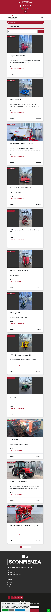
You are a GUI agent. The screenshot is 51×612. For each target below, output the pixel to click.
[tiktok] (23, 6)
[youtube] (30, 6)
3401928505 (26, 1)
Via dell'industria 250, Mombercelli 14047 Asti (21, 567)
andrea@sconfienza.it (15, 574)
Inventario (9, 582)
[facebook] (20, 6)
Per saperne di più (20, 610)
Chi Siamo (9, 587)
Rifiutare (11, 610)
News (8, 584)
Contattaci (10, 589)
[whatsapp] (28, 6)
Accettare (5, 610)
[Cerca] (22, 31)
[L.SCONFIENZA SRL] (24, 560)
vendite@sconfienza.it (26, 2)
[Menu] (37, 17)
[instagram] (25, 6)
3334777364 (13, 570)
